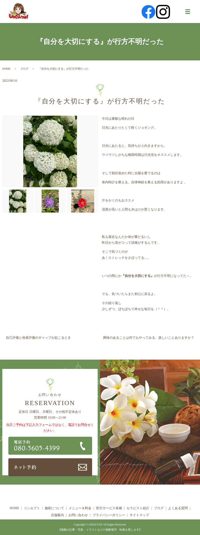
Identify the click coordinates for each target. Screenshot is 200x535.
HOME (6, 68)
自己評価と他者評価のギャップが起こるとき (38, 337)
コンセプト (32, 508)
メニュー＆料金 (80, 508)
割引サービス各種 (109, 508)
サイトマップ (139, 515)
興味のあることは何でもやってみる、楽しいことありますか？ (148, 337)
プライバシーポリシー (109, 515)
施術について (54, 508)
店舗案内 (57, 515)
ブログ (24, 68)
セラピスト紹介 (138, 508)
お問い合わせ (78, 515)
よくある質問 (178, 508)
